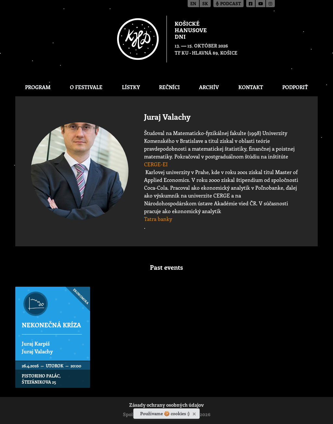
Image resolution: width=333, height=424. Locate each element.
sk (205, 4)
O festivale (86, 87)
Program (38, 87)
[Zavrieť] (195, 413)
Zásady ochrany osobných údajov (166, 405)
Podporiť (295, 87)
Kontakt (250, 87)
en (193, 4)
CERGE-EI (156, 164)
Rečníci (169, 87)
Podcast (228, 4)
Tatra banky (158, 218)
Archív (209, 87)
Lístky (131, 87)
